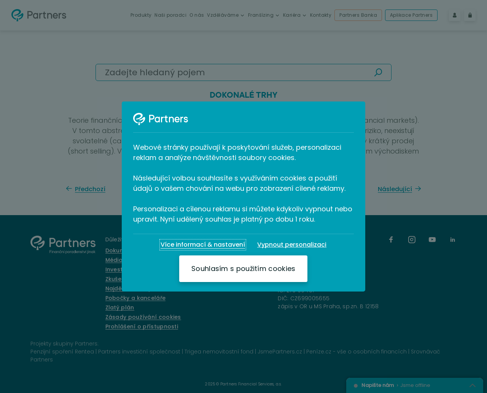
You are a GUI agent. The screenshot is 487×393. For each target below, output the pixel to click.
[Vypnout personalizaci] (291, 244)
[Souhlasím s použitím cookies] (243, 268)
